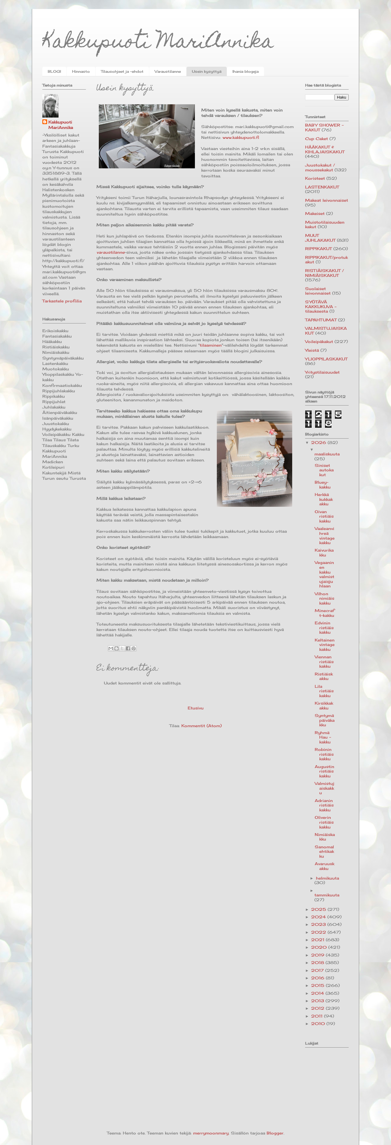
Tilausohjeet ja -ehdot (122, 71)
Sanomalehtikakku (324, 851)
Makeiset (315, 213)
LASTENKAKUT (322, 187)
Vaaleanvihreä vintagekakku (325, 535)
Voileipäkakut (319, 341)
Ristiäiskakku (324, 676)
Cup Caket (316, 138)
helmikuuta (327, 878)
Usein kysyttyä (206, 71)
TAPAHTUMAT (321, 319)
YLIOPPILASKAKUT (326, 359)
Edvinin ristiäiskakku (324, 627)
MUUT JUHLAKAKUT (320, 238)
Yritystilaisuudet (322, 372)
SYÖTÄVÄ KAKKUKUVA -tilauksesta (320, 306)
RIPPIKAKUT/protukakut (326, 260)
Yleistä (312, 350)
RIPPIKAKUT (318, 248)
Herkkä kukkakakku (324, 499)
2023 (319, 924)
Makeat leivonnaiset (326, 200)
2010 (318, 1023)
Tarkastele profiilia (62, 300)
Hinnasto (81, 71)
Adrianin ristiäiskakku (324, 805)
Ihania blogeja (245, 71)
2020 (319, 947)
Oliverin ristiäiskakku (324, 822)
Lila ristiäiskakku (324, 691)
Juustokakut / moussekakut (320, 167)
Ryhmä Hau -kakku (323, 737)
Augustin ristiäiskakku (324, 771)
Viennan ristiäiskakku (324, 661)
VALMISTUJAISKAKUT (326, 330)
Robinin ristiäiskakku (324, 754)
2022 (319, 932)
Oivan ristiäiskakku (324, 516)
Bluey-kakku (323, 484)
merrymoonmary (211, 1133)
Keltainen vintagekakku (325, 645)
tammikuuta (326, 894)
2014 (318, 993)
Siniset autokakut (324, 470)
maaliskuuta (327, 454)
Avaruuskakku (324, 866)
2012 (318, 1008)
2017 (318, 970)
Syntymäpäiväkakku (325, 720)
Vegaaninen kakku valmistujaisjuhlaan (324, 574)
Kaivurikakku (324, 552)
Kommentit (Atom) (201, 725)
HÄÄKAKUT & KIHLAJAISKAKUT (324, 149)
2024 (319, 916)
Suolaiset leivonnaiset (318, 291)
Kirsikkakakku (324, 705)
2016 (318, 977)
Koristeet (315, 178)
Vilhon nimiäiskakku (324, 598)
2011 (317, 1016)
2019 (318, 955)
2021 (318, 939)
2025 (319, 909)
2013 (318, 1000)
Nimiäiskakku (325, 837)
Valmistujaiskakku (324, 788)
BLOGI (54, 71)
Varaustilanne (168, 71)
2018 (318, 962)
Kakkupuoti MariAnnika (158, 43)
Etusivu (196, 708)
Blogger (275, 1133)
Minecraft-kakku (324, 613)
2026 (319, 442)
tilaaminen (211, 345)
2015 (318, 985)
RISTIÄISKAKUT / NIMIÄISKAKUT (324, 273)
